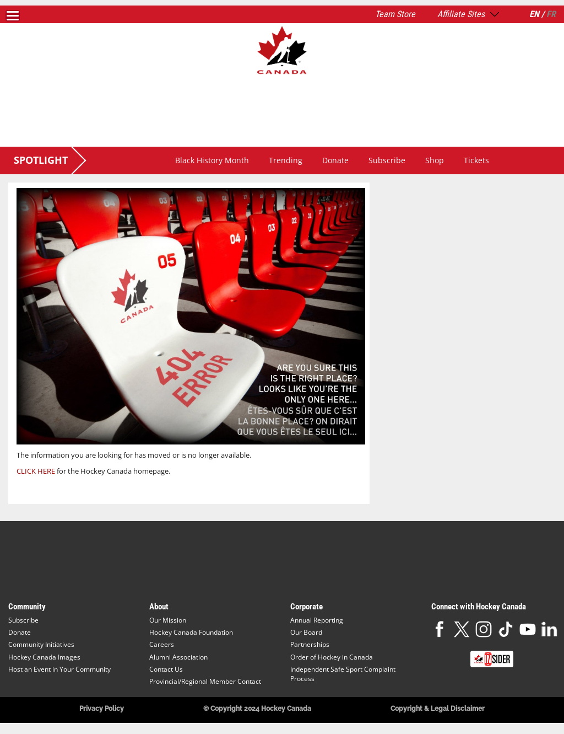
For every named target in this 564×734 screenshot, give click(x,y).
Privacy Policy (101, 708)
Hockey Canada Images (44, 657)
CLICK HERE (36, 471)
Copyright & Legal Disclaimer (438, 708)
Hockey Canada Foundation (191, 632)
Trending (285, 160)
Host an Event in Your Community (59, 669)
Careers (161, 644)
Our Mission (167, 620)
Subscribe (386, 160)
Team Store (395, 14)
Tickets (476, 160)
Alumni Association (178, 657)
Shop (434, 160)
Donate (335, 160)
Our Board (306, 632)
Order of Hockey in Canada (331, 657)
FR (551, 14)
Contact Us (166, 669)
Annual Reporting (316, 620)
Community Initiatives (41, 644)
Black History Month (212, 160)
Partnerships (309, 644)
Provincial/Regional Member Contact (205, 681)
